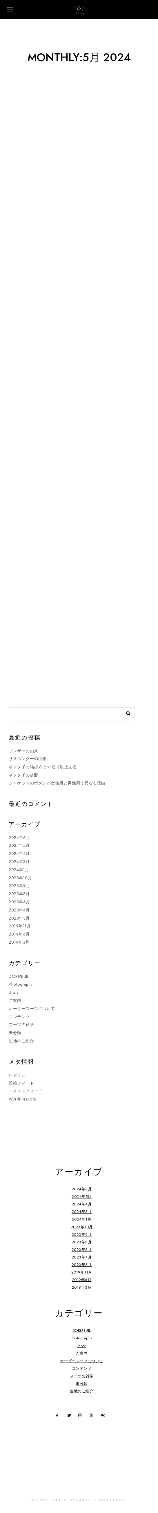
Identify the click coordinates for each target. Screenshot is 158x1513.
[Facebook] (59, 1416)
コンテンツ (19, 1017)
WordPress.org (23, 1099)
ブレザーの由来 (23, 751)
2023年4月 (19, 910)
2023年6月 (19, 902)
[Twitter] (70, 1416)
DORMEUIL (19, 976)
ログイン (17, 1075)
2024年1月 (19, 870)
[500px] (92, 1416)
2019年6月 (19, 934)
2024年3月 (19, 861)
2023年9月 (19, 886)
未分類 (15, 1033)
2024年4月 (19, 853)
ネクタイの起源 (23, 775)
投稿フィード (21, 1083)
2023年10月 (20, 878)
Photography (20, 984)
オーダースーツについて (32, 1008)
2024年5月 (19, 845)
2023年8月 (19, 894)
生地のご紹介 (21, 1041)
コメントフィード (25, 1091)
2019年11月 (20, 926)
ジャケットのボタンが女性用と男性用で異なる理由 (57, 783)
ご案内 (15, 1000)
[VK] (103, 1416)
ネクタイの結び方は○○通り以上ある (43, 767)
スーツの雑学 (21, 1024)
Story (14, 992)
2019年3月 (19, 942)
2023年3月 (19, 918)
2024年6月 (19, 837)
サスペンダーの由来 (28, 759)
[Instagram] (81, 1416)
